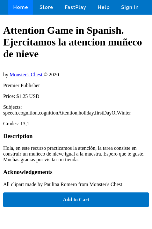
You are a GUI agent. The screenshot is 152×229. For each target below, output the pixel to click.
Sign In (130, 7)
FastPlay (75, 7)
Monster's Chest (27, 74)
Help (104, 7)
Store (46, 7)
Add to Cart (76, 199)
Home (20, 7)
